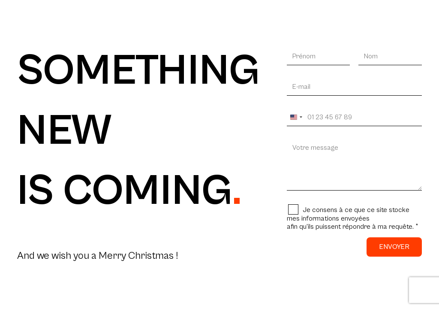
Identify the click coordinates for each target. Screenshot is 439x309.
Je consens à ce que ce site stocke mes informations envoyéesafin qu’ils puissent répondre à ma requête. (352, 218)
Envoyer (394, 247)
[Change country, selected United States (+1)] (296, 117)
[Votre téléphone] (354, 117)
